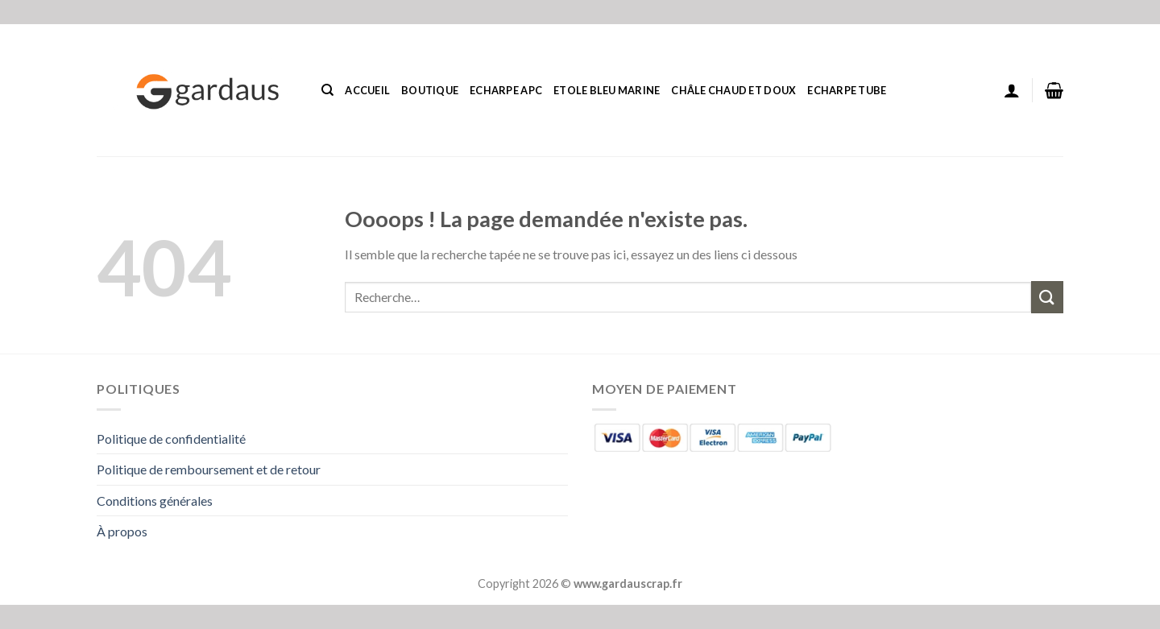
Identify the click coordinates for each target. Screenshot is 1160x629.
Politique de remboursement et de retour (209, 469)
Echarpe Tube (846, 90)
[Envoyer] (1047, 296)
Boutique (429, 90)
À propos (122, 531)
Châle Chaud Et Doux (733, 90)
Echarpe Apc (506, 90)
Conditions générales (155, 500)
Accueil (367, 90)
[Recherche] (327, 90)
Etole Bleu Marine (606, 90)
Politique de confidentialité (171, 438)
